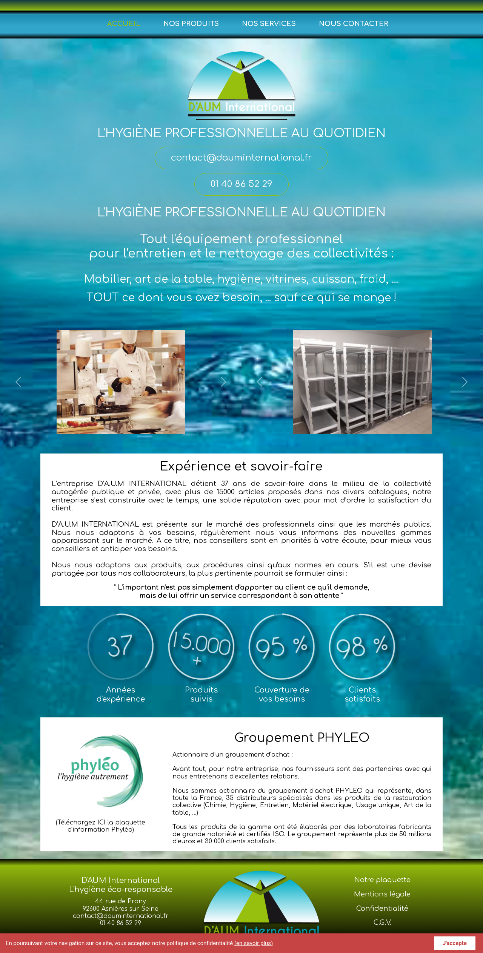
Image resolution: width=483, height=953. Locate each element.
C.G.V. (382, 922)
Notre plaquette (382, 880)
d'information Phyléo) (101, 829)
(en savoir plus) (253, 943)
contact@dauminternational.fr (121, 916)
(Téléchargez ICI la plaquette (100, 822)
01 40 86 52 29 (120, 923)
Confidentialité (382, 908)
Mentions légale (382, 894)
